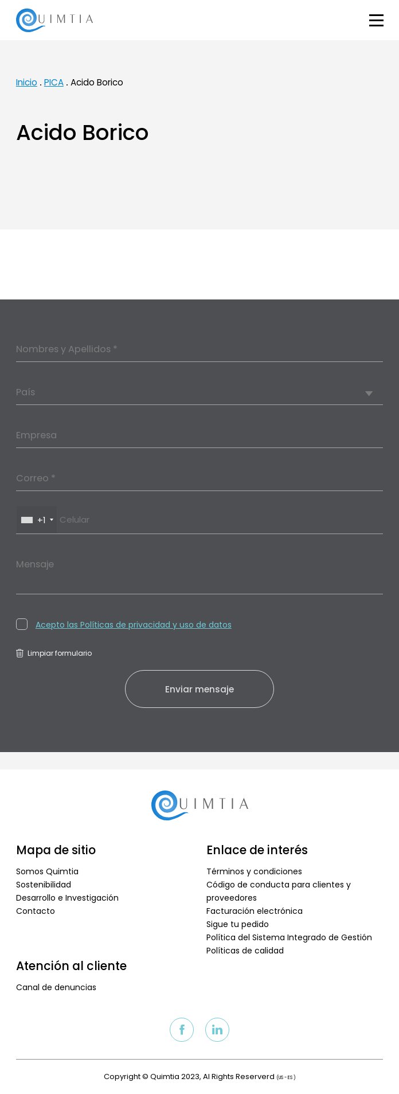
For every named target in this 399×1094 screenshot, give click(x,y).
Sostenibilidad (43, 884)
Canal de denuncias (56, 987)
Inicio (26, 82)
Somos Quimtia (47, 871)
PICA (54, 82)
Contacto (35, 911)
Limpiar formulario (54, 653)
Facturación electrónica (254, 911)
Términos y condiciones (254, 871)
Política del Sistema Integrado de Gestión (289, 937)
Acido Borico (97, 82)
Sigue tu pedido (237, 924)
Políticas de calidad (245, 950)
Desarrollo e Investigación (67, 898)
